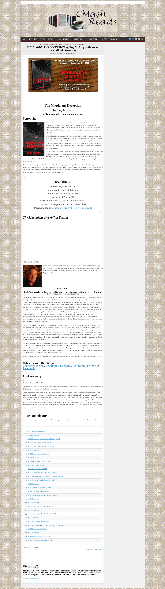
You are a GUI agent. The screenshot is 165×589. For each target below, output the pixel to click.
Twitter (91, 365)
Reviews (42, 39)
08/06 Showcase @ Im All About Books (41, 446)
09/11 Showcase (33, 517)
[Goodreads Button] (136, 39)
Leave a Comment (70, 53)
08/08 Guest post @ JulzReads (38, 454)
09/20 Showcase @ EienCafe (37, 529)
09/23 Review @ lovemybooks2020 (40, 536)
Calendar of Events (92, 39)
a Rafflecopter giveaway (31, 578)
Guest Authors (78, 39)
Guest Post (59, 44)
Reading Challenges (63, 39)
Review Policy (33, 39)
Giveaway (44, 44)
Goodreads (86, 208)
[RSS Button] (139, 39)
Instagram (79, 365)
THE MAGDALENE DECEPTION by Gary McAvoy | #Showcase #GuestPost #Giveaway (63, 48)
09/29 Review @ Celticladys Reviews (40, 540)
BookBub (65, 365)
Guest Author (51, 44)
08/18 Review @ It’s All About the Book (41, 480)
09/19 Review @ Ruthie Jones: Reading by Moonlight (46, 525)
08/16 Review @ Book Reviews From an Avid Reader (45, 476)
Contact (104, 39)
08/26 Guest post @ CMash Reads (39, 491)
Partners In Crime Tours (71, 44)
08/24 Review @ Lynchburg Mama (39, 487)
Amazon (56, 208)
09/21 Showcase (33, 532)
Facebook (29, 368)
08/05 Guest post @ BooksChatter (39, 442)
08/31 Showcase (33, 499)
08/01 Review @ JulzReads (37, 431)
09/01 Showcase (33, 503)
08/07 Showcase (33, 450)
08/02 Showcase (33, 435)
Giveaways (51, 39)
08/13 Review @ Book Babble (37, 469)
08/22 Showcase (33, 484)
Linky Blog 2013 (98, 549)
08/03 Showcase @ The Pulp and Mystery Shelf (44, 439)
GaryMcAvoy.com (33, 365)
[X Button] (130, 39)
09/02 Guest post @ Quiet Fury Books (41, 506)
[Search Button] (142, 39)
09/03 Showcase (33, 510)
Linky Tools (89, 549)
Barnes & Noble (71, 208)
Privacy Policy (114, 39)
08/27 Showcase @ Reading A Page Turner (42, 495)
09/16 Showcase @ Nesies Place (39, 521)
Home (23, 39)
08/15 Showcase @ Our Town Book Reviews (43, 472)
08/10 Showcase (33, 457)
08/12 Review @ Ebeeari (36, 465)
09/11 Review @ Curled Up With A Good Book (43, 514)
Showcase (82, 44)
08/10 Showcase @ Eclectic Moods (39, 461)
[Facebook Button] (133, 39)
